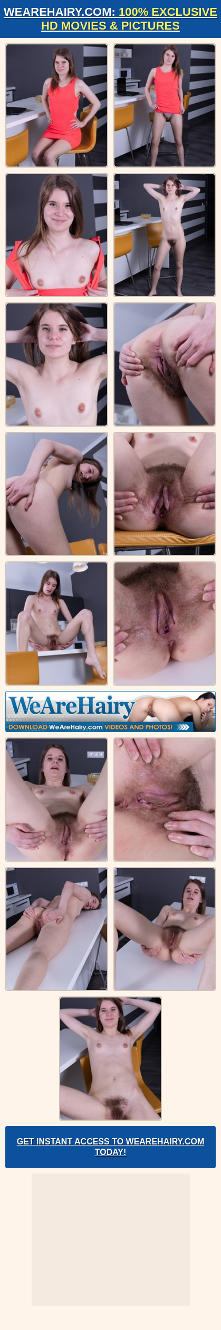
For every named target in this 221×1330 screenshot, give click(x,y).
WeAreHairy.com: (110, 18)
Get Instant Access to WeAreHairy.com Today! (111, 1147)
